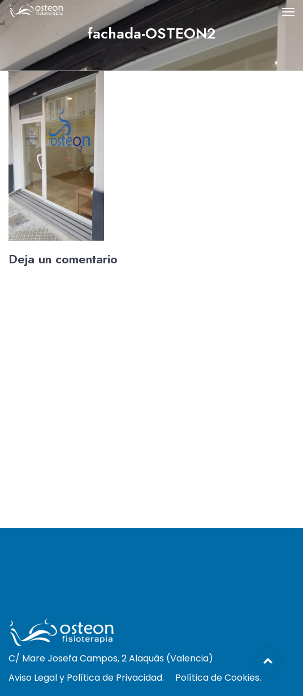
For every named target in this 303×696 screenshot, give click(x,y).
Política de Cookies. (218, 677)
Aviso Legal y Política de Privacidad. (86, 677)
